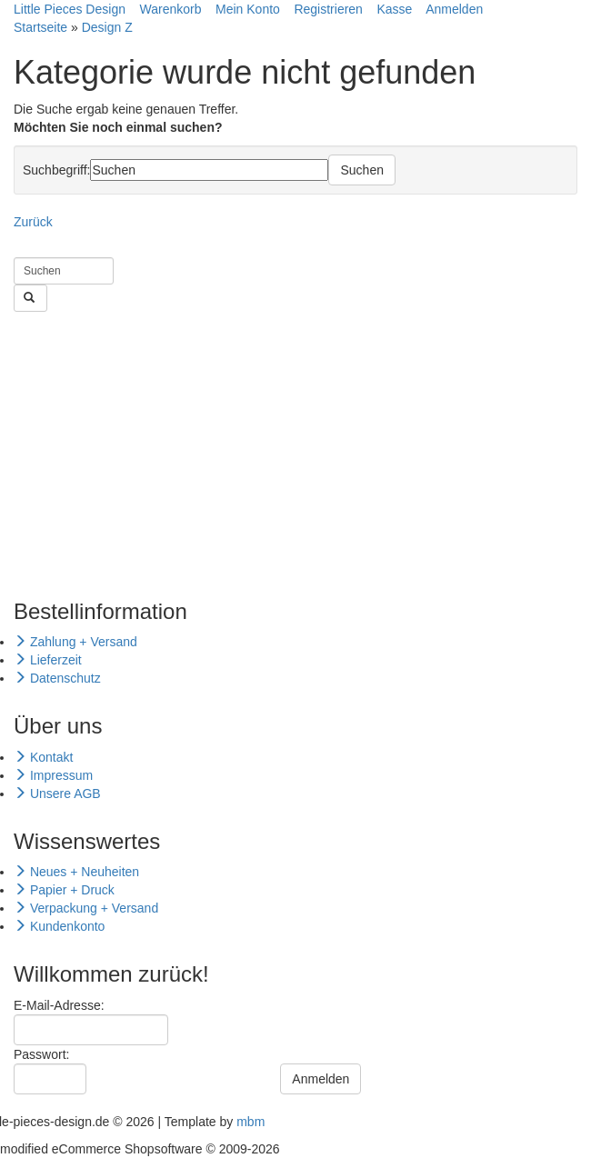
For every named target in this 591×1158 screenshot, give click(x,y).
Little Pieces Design (69, 9)
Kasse (394, 9)
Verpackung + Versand (86, 908)
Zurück (33, 222)
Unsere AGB (57, 793)
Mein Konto (247, 9)
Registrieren (328, 9)
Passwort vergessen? (74, 1103)
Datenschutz (57, 678)
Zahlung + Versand (75, 641)
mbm (250, 1121)
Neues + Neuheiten (76, 871)
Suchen (361, 170)
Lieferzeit (48, 660)
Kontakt (43, 757)
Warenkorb (171, 9)
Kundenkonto (59, 926)
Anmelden (454, 9)
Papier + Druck (64, 890)
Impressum (53, 775)
